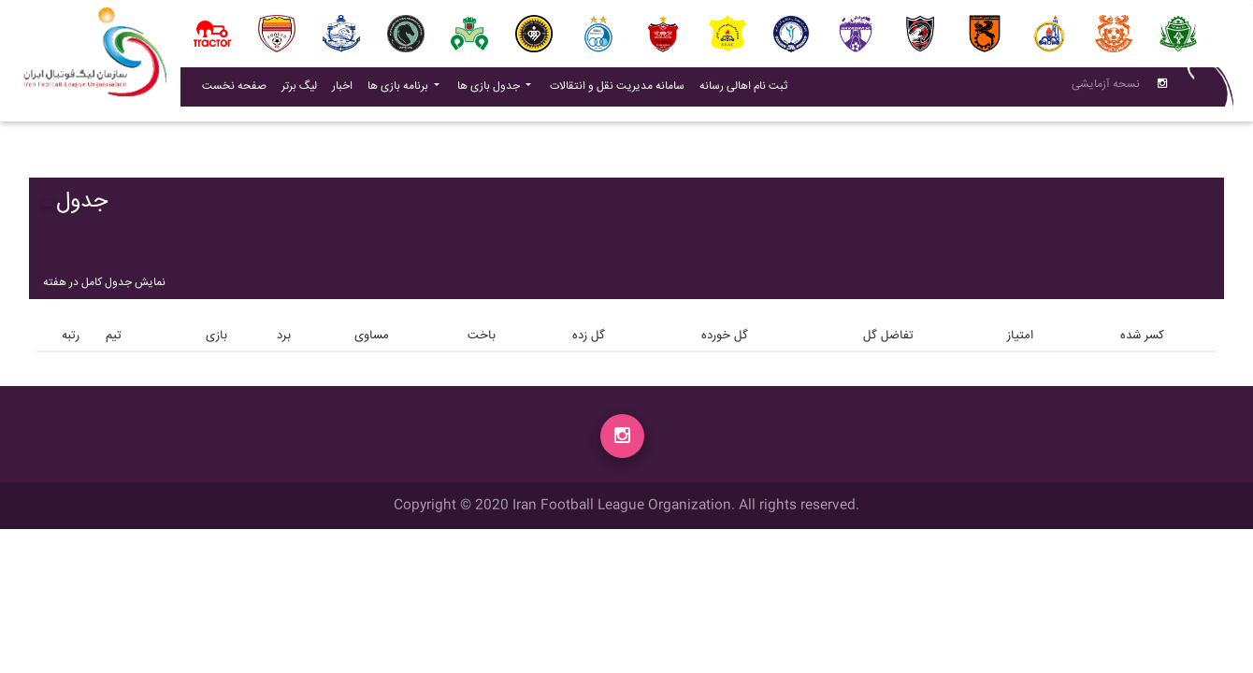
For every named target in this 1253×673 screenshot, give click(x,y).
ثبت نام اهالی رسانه (747, 89)
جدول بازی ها (490, 90)
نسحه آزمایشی (1106, 88)
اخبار (346, 89)
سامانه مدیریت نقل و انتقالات (621, 89)
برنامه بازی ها (399, 90)
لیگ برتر (299, 90)
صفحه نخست (234, 90)
